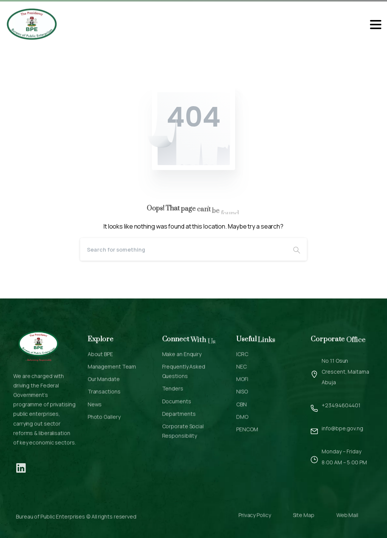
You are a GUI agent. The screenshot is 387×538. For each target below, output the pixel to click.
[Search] (183, 249)
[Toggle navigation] (375, 24)
